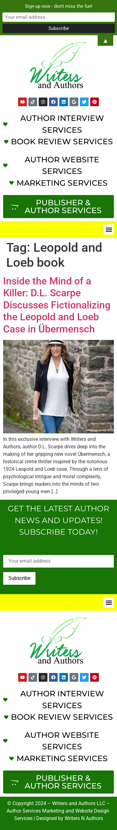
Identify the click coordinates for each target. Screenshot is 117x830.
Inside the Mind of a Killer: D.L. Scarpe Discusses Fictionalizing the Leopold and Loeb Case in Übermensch (56, 305)
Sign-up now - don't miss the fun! (58, 6)
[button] (109, 229)
